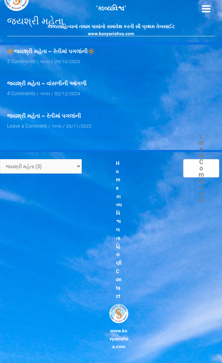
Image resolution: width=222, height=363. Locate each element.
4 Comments (21, 93)
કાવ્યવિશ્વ (119, 205)
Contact (118, 277)
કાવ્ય (44, 93)
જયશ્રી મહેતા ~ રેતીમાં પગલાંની (44, 115)
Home (118, 174)
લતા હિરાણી (119, 241)
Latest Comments (201, 167)
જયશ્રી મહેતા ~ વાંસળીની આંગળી (47, 83)
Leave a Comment (26, 124)
